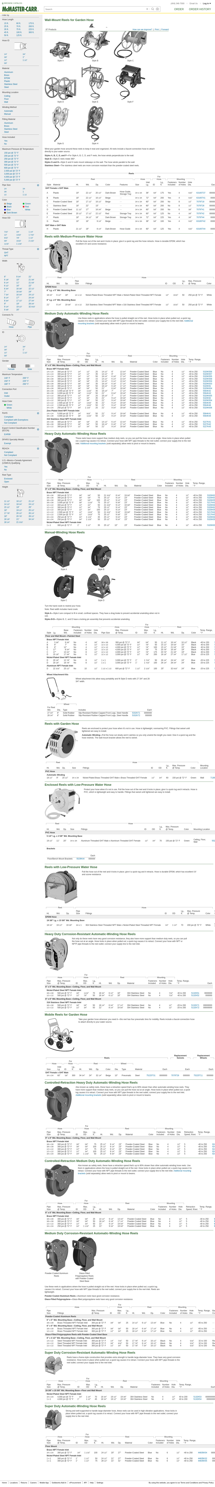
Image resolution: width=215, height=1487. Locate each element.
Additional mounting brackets (93, 443)
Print (157, 29)
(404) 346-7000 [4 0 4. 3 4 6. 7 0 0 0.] (177, 3)
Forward (165, 29)
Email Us (194, 3)
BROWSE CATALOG (13, 3)
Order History (200, 9)
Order (179, 9)
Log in (207, 3)
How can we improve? (142, 29)
